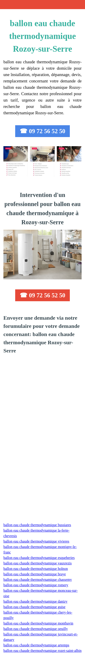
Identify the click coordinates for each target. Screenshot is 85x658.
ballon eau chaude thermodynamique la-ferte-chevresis (36, 533)
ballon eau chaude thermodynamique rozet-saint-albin (42, 651)
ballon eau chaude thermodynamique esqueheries (39, 558)
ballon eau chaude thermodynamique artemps (36, 645)
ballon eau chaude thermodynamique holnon (35, 569)
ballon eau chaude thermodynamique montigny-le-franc (40, 549)
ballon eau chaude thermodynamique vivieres (36, 541)
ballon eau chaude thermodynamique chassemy (37, 579)
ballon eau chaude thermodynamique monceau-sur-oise (40, 593)
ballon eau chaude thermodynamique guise (34, 607)
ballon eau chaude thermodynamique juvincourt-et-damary (40, 637)
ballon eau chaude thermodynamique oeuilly (35, 629)
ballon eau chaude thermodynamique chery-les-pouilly (37, 615)
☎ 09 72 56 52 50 (42, 131)
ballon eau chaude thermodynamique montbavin (38, 623)
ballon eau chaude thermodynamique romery (35, 585)
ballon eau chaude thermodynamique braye (34, 574)
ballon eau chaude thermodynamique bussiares (37, 525)
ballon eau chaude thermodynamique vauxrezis (37, 563)
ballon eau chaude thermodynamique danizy (35, 601)
